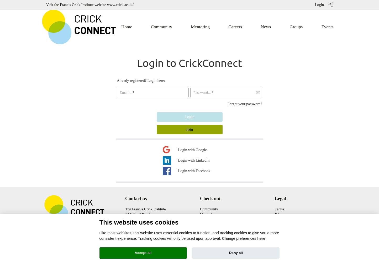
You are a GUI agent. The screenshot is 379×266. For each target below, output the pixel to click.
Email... (125, 92)
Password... (202, 92)
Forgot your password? (245, 104)
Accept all (143, 253)
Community (209, 209)
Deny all (236, 253)
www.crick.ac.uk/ (120, 5)
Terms (279, 209)
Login (319, 5)
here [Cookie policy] (261, 238)
